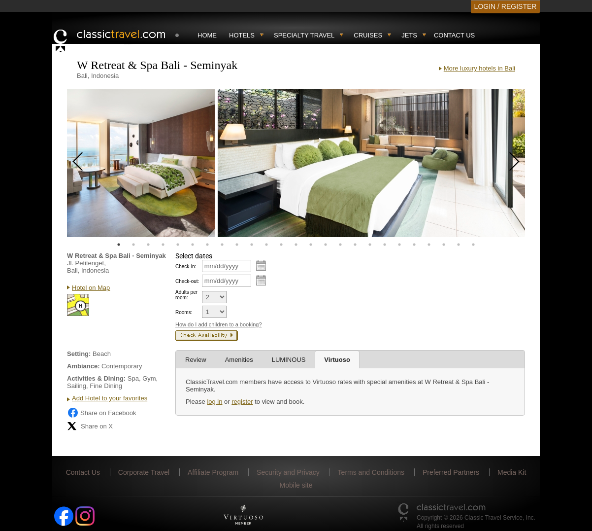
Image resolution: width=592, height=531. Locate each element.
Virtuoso (337, 359)
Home (207, 35)
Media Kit (511, 472)
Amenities (239, 359)
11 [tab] (266, 244)
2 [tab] (133, 244)
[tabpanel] (141, 163)
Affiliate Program (213, 472)
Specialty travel (304, 35)
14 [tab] (311, 244)
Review (195, 359)
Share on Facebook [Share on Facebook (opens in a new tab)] (101, 413)
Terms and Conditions (371, 472)
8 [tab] (222, 244)
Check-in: (185, 266)
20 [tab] (399, 244)
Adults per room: (186, 294)
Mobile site (296, 485)
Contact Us (454, 35)
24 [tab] (458, 244)
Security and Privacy (288, 472)
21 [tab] (414, 244)
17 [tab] (355, 244)
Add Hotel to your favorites (109, 398)
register (242, 401)
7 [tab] (207, 244)
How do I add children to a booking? (218, 324)
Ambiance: (83, 366)
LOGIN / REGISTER (505, 6)
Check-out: (187, 281)
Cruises (368, 35)
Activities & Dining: (96, 378)
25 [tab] (473, 244)
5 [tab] (178, 244)
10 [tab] (252, 244)
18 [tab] (370, 244)
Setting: (79, 353)
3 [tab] (148, 244)
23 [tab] (444, 244)
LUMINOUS (289, 359)
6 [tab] (192, 244)
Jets (409, 35)
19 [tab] (385, 244)
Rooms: (183, 312)
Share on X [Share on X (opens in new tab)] (90, 426)
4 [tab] (163, 244)
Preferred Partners (451, 472)
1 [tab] (119, 244)
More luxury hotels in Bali (479, 68)
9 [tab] (237, 244)
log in (214, 401)
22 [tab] (429, 244)
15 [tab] (325, 244)
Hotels (242, 35)
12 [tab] (281, 244)
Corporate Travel (143, 472)
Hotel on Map (91, 287)
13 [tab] (296, 244)
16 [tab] (340, 244)
